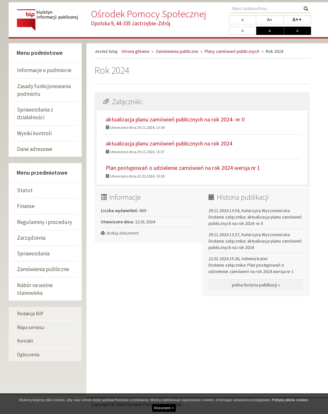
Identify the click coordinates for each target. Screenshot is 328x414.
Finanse (26, 206)
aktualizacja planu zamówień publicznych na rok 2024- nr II (175, 119)
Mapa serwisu (30, 327)
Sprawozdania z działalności (35, 113)
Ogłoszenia (28, 355)
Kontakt (25, 341)
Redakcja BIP (30, 313)
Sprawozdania (33, 253)
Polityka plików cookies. (290, 400)
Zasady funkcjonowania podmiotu (44, 90)
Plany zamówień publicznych (232, 51)
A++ (301, 19)
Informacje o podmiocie (44, 70)
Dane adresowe (34, 149)
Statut (25, 190)
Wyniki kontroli (34, 133)
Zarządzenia (31, 237)
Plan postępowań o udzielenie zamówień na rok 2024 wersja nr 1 (183, 167)
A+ (275, 19)
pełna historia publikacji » (256, 285)
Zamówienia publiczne (43, 269)
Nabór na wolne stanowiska (35, 289)
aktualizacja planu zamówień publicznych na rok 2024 (169, 143)
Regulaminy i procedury (44, 222)
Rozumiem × (164, 408)
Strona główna (135, 51)
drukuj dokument (120, 233)
